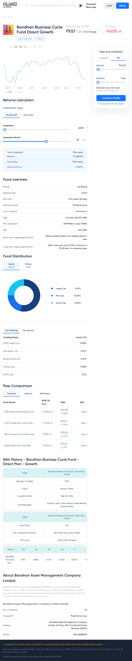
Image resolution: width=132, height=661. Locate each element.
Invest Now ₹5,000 (111, 98)
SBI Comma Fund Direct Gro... (19, 434)
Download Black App (91, 5)
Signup (122, 5)
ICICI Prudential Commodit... (19, 423)
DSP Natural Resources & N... (19, 411)
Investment (8, 125)
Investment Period (11, 137)
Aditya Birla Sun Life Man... (18, 445)
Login (109, 5)
